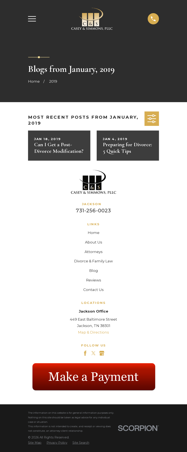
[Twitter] (93, 353)
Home (93, 233)
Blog (93, 270)
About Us (93, 242)
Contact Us (93, 290)
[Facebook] (85, 353)
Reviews (93, 280)
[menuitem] (34, 443)
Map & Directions (93, 332)
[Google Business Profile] (101, 353)
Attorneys (94, 252)
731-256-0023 (93, 210)
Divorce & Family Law (93, 261)
